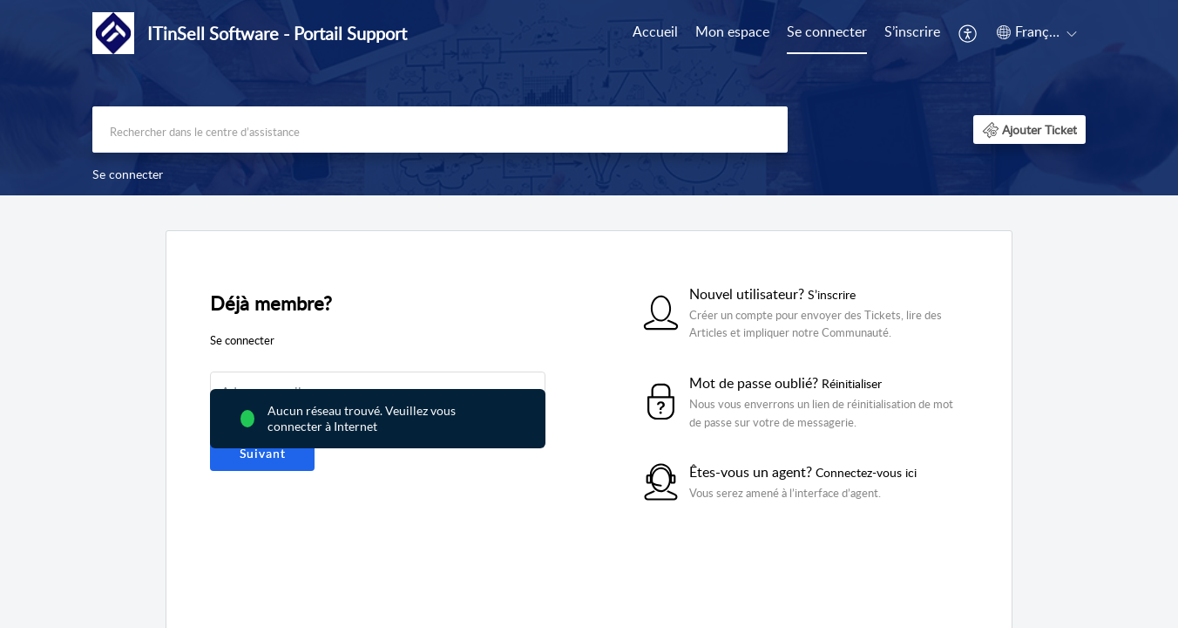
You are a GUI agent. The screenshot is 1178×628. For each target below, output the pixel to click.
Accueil (655, 31)
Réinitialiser (852, 383)
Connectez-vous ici (866, 472)
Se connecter (827, 31)
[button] (968, 33)
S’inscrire (912, 31)
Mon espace (732, 31)
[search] (440, 129)
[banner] (589, 97)
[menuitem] (655, 33)
